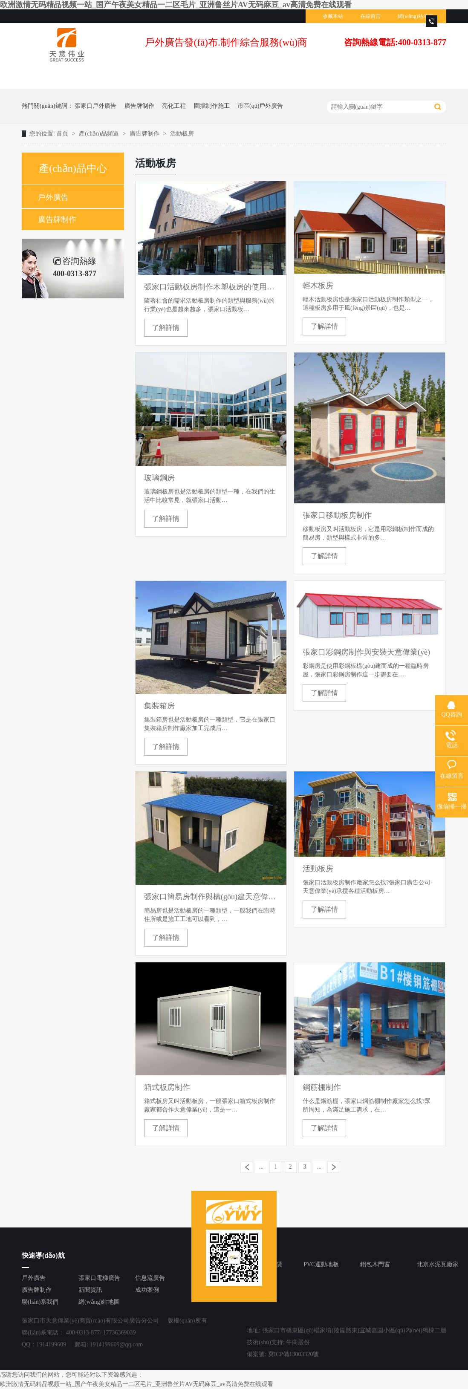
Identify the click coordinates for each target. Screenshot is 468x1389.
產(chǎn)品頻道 (99, 133)
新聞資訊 (90, 1290)
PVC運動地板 (321, 1264)
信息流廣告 (150, 1278)
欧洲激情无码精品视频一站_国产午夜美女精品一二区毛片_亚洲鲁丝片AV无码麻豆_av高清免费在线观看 (176, 4)
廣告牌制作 (139, 106)
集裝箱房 (159, 706)
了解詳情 (165, 327)
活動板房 (182, 133)
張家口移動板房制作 (337, 515)
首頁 (63, 133)
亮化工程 (174, 106)
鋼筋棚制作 (322, 1087)
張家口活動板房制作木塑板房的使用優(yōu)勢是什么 (211, 287)
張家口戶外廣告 (95, 106)
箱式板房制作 (167, 1087)
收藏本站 (333, 16)
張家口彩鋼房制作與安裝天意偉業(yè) (366, 652)
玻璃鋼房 (159, 478)
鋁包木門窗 (375, 1264)
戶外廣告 (53, 197)
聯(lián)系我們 (40, 1302)
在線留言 (370, 16)
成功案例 (147, 1290)
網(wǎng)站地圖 (415, 16)
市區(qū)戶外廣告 (260, 106)
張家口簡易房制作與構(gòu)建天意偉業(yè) (211, 896)
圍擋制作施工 (212, 106)
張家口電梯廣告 (99, 1278)
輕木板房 (318, 285)
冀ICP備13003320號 (293, 1354)
